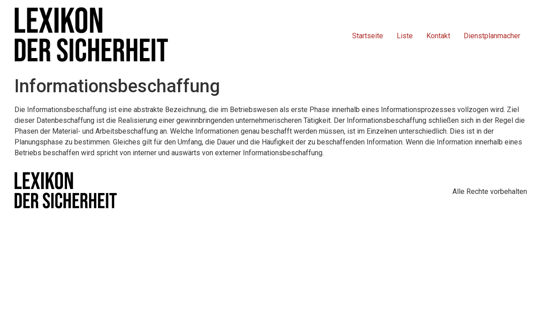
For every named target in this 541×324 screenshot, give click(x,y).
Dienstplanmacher (492, 36)
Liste (405, 36)
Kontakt (438, 36)
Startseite (367, 36)
